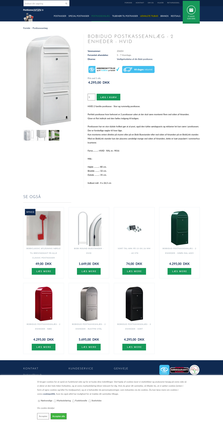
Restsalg (175, 16)
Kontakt (140, 3)
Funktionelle (81, 400)
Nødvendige (46, 400)
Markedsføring (64, 400)
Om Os (151, 3)
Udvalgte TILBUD (149, 16)
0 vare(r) (191, 16)
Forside (128, 3)
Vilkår (160, 3)
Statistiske (97, 400)
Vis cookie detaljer (46, 408)
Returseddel (173, 3)
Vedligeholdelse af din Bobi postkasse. (135, 59)
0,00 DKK (191, 18)
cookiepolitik (49, 393)
